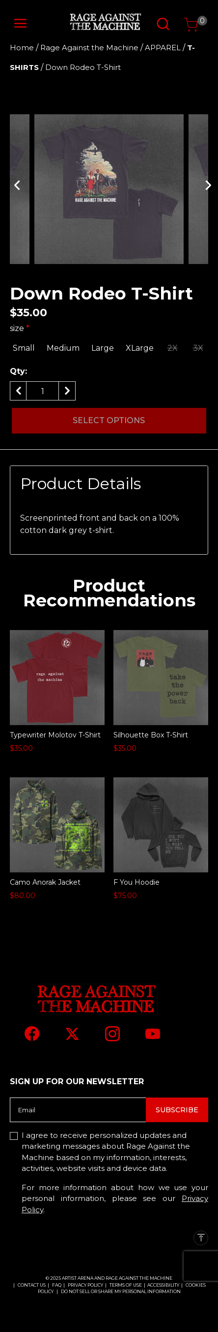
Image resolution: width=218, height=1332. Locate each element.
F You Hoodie (136, 882)
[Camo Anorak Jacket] (57, 824)
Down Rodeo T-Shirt (83, 67)
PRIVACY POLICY (86, 1285)
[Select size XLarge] (140, 348)
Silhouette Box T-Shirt (150, 735)
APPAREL (163, 47)
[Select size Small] (24, 348)
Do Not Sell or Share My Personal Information (121, 1291)
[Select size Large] (102, 348)
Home (22, 47)
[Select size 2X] (172, 348)
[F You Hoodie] (160, 824)
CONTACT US (32, 1285)
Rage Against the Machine (89, 47)
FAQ (56, 1285)
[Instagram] (112, 1034)
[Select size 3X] (198, 348)
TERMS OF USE (125, 1285)
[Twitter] (72, 1034)
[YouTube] (152, 1034)
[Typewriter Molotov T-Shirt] (57, 677)
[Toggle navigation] (20, 24)
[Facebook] (32, 1034)
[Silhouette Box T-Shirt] (160, 677)
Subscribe (177, 1109)
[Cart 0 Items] (191, 24)
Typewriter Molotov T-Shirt (55, 735)
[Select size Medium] (63, 348)
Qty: (18, 371)
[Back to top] (200, 1238)
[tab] (109, 484)
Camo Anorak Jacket (45, 882)
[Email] (78, 1110)
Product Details (80, 483)
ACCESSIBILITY (163, 1285)
